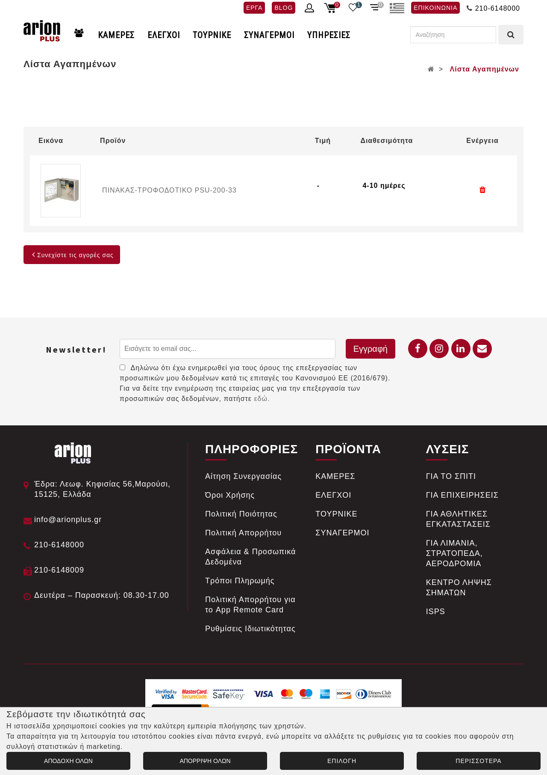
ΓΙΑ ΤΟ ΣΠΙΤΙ (451, 476)
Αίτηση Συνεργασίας (243, 476)
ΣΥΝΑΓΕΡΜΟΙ (269, 35)
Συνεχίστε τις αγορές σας (72, 255)
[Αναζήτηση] (453, 34)
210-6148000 (497, 8)
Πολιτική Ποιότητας (241, 514)
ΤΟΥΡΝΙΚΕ (212, 35)
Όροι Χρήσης (230, 495)
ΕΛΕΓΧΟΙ (163, 35)
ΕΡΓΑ (254, 7)
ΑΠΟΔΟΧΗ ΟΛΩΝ (68, 760)
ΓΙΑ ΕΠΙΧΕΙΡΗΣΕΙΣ (462, 495)
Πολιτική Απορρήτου (243, 533)
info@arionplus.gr (68, 519)
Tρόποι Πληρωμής (240, 580)
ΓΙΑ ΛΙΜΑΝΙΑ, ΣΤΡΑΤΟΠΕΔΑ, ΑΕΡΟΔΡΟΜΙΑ (454, 553)
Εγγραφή (370, 348)
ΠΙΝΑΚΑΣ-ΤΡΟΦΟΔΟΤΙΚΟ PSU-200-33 (169, 190)
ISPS (435, 611)
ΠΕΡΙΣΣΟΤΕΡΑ (478, 760)
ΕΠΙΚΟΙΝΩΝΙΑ (435, 7)
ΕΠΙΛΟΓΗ (341, 760)
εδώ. (262, 398)
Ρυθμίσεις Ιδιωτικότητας (250, 628)
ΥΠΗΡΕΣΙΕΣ (328, 35)
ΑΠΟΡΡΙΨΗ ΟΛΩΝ (204, 760)
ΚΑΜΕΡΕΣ (116, 35)
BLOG (283, 7)
